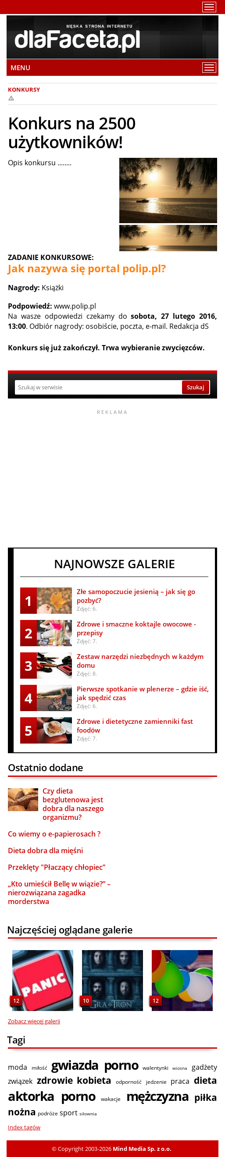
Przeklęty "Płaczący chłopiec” (56, 867)
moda (17, 1067)
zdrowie (55, 1080)
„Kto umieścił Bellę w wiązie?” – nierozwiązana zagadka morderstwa (59, 892)
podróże (48, 1113)
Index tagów (24, 1127)
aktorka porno (51, 1095)
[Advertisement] (112, 477)
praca (180, 1081)
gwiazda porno (94, 1064)
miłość (39, 1068)
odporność (129, 1082)
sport (69, 1113)
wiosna (179, 1068)
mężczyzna (157, 1095)
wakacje (111, 1099)
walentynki (155, 1068)
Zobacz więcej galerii (34, 1021)
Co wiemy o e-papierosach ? (54, 834)
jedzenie (156, 1082)
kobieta (94, 1080)
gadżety (204, 1067)
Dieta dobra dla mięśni (45, 850)
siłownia (88, 1114)
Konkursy (24, 89)
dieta (205, 1080)
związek (20, 1081)
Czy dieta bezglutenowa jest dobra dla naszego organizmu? (73, 804)
